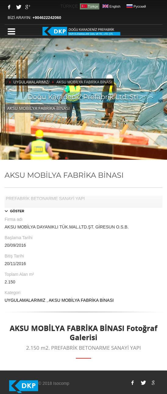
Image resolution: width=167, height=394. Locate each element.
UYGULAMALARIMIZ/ (31, 82)
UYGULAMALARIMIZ (25, 300)
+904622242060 (46, 17)
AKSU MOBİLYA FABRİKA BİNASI (81, 300)
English (111, 6)
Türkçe (89, 6)
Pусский (136, 6)
